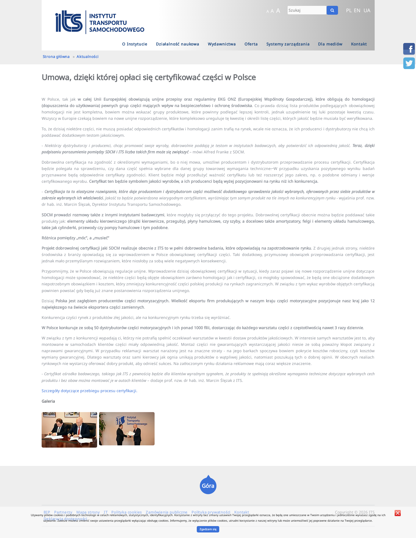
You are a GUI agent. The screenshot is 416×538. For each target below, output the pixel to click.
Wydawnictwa (222, 44)
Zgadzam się (208, 529)
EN (357, 10)
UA (367, 10)
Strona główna (56, 56)
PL (349, 10)
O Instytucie (134, 44)
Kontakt (359, 44)
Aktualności (88, 56)
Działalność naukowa (177, 44)
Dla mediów (330, 44)
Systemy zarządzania (288, 44)
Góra (208, 485)
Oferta (251, 44)
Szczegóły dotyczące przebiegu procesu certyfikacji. (89, 390)
